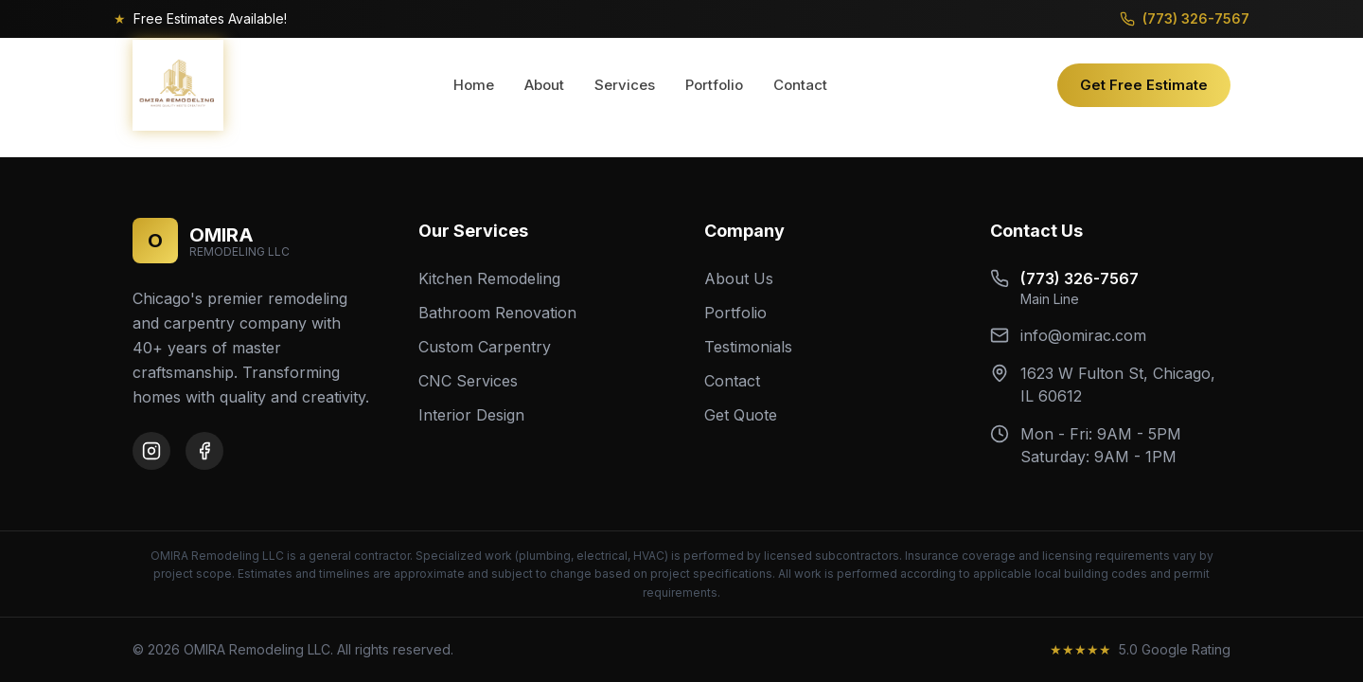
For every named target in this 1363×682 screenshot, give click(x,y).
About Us (738, 278)
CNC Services (468, 380)
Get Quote (740, 414)
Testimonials (748, 346)
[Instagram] (151, 451)
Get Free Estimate (1144, 85)
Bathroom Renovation (497, 312)
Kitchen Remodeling (489, 278)
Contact (800, 85)
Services (624, 85)
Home (473, 85)
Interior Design (471, 414)
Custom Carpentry (484, 346)
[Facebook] (204, 451)
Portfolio (714, 85)
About (544, 85)
